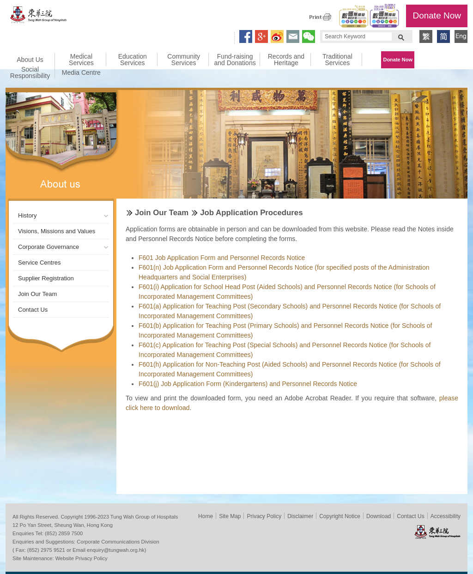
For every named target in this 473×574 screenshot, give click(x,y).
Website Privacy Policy (81, 558)
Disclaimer (300, 516)
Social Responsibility (30, 72)
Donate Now (436, 15)
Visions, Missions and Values (56, 231)
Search (401, 36)
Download (378, 516)
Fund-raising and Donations (234, 59)
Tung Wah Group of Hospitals (38, 16)
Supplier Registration (46, 278)
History (27, 215)
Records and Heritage (286, 59)
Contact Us (33, 309)
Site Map (230, 516)
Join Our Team (37, 293)
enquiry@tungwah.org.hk (116, 550)
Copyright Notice (339, 516)
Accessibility (446, 516)
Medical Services (81, 59)
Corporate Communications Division (118, 541)
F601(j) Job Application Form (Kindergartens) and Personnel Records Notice (248, 383)
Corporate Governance (48, 246)
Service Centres (39, 262)
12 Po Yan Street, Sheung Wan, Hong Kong (62, 525)
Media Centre (81, 72)
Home (205, 516)
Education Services (132, 59)
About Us (30, 59)
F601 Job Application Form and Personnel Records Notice (222, 257)
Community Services (183, 59)
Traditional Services (337, 59)
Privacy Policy (264, 516)
